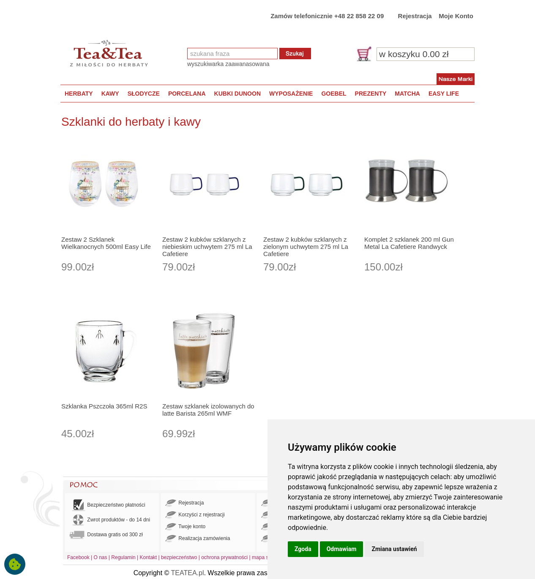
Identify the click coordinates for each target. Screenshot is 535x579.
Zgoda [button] (303, 549)
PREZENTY (371, 93)
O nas (100, 557)
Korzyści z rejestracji (195, 515)
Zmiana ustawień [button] (394, 549)
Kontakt (148, 557)
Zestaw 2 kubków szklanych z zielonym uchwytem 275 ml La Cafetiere (305, 246)
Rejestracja (415, 15)
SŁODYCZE (144, 93)
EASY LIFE (444, 93)
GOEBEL (333, 93)
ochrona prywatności (224, 557)
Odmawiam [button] (342, 549)
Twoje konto (185, 527)
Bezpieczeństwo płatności (107, 505)
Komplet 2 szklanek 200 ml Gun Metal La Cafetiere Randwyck (409, 243)
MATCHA (407, 93)
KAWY (110, 93)
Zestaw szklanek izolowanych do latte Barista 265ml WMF (208, 410)
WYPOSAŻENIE (291, 93)
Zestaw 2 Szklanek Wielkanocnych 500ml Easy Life (106, 243)
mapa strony (266, 557)
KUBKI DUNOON (237, 93)
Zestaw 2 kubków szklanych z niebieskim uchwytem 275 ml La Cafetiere (207, 246)
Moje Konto (456, 15)
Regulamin (123, 557)
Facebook (78, 557)
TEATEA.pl (187, 572)
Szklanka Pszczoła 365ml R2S (104, 406)
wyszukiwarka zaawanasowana (228, 64)
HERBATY (79, 93)
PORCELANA (187, 93)
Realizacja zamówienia (197, 539)
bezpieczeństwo (179, 557)
